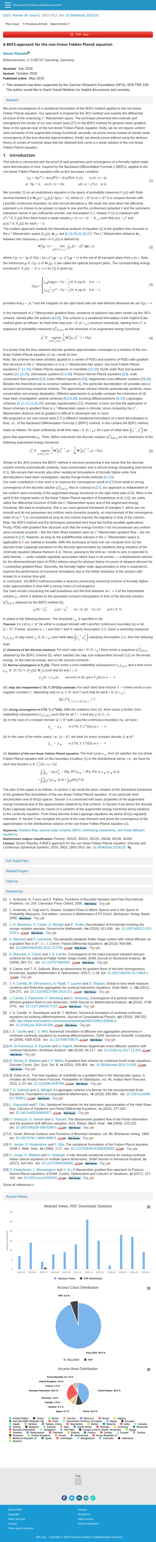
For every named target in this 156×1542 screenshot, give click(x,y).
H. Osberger (56, 1155)
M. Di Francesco (21, 1046)
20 (125, 374)
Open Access (86, 1518)
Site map (41, 1537)
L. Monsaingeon (44, 1169)
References (14, 891)
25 (26, 374)
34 (96, 369)
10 (122, 398)
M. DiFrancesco (40, 983)
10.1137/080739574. (69, 1039)
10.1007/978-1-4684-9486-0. (41, 1138)
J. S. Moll (41, 1031)
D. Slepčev (97, 983)
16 (22, 374)
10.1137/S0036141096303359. (98, 1148)
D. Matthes (32, 1060)
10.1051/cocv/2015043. (45, 1178)
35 (28, 369)
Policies (82, 1509)
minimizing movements (99, 830)
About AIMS (15, 1509)
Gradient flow (27, 830)
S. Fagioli (65, 1046)
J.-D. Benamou (20, 924)
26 (36, 403)
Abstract (12, 100)
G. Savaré (36, 1119)
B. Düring (16, 1060)
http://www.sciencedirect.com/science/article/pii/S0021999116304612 (66, 1021)
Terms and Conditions (21, 1528)
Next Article (59, 24)
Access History (17, 1196)
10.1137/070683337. (61, 962)
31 (80, 403)
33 (80, 234)
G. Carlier (40, 924)
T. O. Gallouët (19, 1090)
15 (17, 374)
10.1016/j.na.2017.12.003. (127, 1050)
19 (31, 403)
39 (69, 374)
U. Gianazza (18, 1119)
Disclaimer (84, 1514)
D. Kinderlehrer (36, 1144)
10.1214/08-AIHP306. (54, 1083)
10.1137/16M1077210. (47, 1006)
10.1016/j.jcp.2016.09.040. (40, 1025)
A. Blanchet (18, 939)
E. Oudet (77, 924)
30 (75, 234)
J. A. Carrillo (57, 954)
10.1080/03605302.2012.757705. (44, 947)
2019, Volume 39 (15, 15)
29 (143, 379)
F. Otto (40, 1104)
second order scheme (55, 830)
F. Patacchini (34, 998)
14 (27, 403)
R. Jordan (17, 1144)
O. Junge (16, 1155)
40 (148, 379)
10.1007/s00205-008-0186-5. (41, 1127)
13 (91, 369)
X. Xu (67, 1169)
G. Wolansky (79, 998)
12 (22, 403)
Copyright (13, 1514)
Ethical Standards (88, 1523)
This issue (12, 24)
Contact (12, 1523)
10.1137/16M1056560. (62, 1163)
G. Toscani (58, 1119)
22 (42, 379)
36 (84, 234)
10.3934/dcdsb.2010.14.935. (121, 1065)
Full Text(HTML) (17, 861)
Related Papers (17, 871)
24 (84, 379)
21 (106, 477)
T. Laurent (74, 983)
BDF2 (76, 830)
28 (40, 403)
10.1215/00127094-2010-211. (56, 991)
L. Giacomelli (19, 1104)
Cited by (12, 881)
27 (59, 418)
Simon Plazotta (15, 53)
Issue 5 (34, 15)
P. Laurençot (42, 939)
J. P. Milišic (56, 1060)
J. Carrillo (16, 998)
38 (74, 398)
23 (111, 477)
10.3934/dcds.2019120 (82, 15)
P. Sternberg (54, 998)
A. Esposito (43, 1046)
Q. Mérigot (56, 924)
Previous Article (35, 24)
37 (89, 234)
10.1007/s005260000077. (39, 1113)
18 (71, 234)
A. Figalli (59, 983)
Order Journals (16, 1518)
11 (23, 369)
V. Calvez (34, 954)
